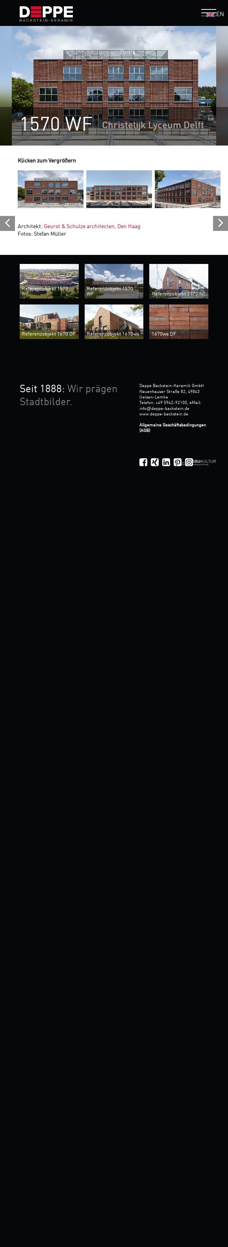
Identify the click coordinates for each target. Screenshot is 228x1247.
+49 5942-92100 (171, 402)
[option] (114, 86)
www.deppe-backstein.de (163, 414)
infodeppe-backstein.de (164, 408)
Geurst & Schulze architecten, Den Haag (92, 226)
